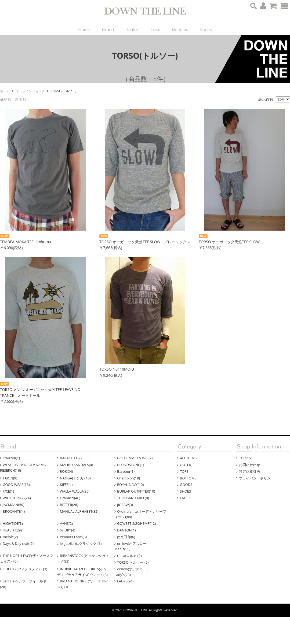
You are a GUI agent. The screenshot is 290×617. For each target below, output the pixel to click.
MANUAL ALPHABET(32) (79, 511)
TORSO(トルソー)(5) (132, 562)
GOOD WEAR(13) (16, 484)
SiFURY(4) (67, 530)
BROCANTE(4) (14, 511)
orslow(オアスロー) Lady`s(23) (134, 572)
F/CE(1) (8, 491)
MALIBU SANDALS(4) (76, 464)
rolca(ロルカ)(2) (129, 555)
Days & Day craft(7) (18, 543)
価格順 (5, 99)
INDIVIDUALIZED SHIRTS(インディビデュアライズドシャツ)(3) (82, 572)
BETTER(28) (69, 504)
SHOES (185, 491)
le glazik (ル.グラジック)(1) (81, 543)
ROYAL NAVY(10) (130, 484)
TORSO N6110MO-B (116, 369)
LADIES (185, 498)
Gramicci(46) (70, 498)
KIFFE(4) (66, 484)
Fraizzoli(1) (11, 458)
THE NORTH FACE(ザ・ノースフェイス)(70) (26, 558)
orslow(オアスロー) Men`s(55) (134, 546)
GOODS (186, 484)
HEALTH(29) (12, 530)
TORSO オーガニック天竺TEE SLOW (229, 241)
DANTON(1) (126, 530)
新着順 (20, 99)
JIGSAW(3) (125, 504)
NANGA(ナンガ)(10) (75, 478)
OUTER (185, 464)
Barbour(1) (126, 471)
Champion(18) (128, 478)
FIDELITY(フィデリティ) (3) (25, 569)
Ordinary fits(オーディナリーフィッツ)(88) (140, 514)
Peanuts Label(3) (73, 536)
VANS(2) (66, 523)
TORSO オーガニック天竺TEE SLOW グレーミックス (144, 241)
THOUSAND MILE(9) (133, 498)
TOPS (184, 471)
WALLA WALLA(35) (74, 491)
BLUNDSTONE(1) (130, 464)
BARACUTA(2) (71, 458)
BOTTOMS (188, 478)
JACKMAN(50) (13, 504)
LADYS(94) (125, 581)
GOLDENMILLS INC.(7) (135, 458)
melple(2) (10, 536)
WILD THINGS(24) (17, 498)
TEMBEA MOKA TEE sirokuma (25, 241)
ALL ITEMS (188, 458)
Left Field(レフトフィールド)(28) (24, 584)
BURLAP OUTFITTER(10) (136, 491)
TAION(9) (10, 478)
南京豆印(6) (126, 536)
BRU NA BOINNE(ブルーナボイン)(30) (82, 584)
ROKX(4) (66, 471)
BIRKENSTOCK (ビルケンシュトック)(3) (83, 558)
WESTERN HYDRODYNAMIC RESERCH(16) (23, 467)
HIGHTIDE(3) (13, 523)
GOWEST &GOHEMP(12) (136, 523)
